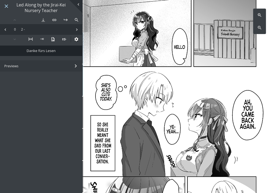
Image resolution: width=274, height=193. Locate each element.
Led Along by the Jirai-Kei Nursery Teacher (41, 7)
